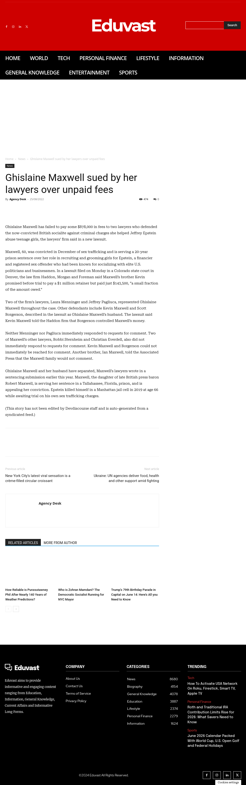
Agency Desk (17, 199)
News (21, 159)
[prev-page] (8, 609)
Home (9, 159)
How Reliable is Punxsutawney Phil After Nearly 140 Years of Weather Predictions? (26, 594)
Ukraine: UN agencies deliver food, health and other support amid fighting (126, 478)
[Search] (232, 25)
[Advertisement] (123, 115)
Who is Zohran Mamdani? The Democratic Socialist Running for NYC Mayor (81, 594)
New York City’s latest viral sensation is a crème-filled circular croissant (37, 478)
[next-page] (16, 609)
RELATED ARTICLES (23, 543)
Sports (192, 729)
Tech (191, 678)
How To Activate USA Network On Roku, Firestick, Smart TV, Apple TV (212, 688)
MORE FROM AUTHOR (60, 543)
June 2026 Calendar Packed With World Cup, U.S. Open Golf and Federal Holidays (213, 738)
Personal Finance (199, 701)
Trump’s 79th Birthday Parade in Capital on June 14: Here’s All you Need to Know (134, 594)
